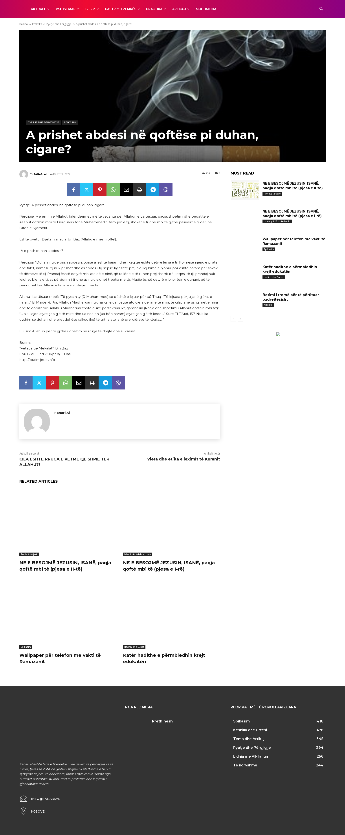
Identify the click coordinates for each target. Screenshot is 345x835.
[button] (321, 9)
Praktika (156, 9)
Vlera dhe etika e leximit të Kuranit (183, 459)
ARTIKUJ (180, 9)
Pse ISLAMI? (67, 9)
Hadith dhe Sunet (134, 646)
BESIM (92, 9)
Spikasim (70, 122)
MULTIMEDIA (206, 9)
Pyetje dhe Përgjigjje (59, 24)
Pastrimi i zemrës (122, 9)
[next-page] (240, 319)
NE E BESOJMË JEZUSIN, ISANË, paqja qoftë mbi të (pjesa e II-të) (67, 566)
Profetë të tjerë (29, 554)
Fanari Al (40, 174)
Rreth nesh (162, 721)
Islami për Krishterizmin (137, 554)
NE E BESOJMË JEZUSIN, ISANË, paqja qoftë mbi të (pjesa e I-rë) (171, 566)
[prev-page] (233, 319)
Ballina (23, 24)
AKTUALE (40, 9)
